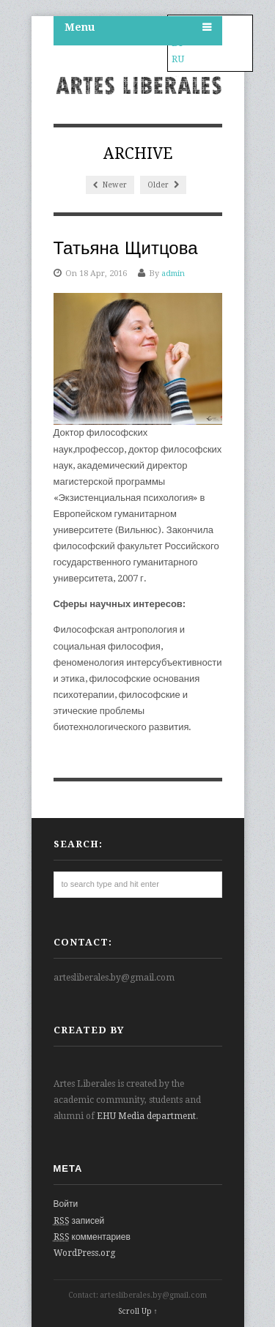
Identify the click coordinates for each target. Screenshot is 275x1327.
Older (163, 185)
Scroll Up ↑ (138, 1311)
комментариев (92, 1237)
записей (79, 1221)
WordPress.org (84, 1253)
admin (173, 273)
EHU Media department (146, 1116)
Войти (66, 1204)
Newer (110, 185)
